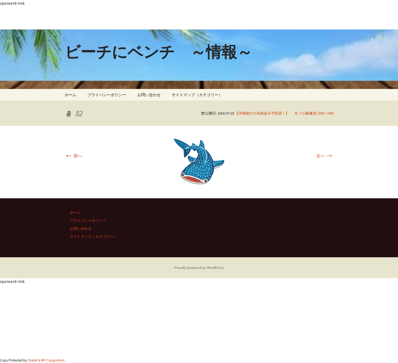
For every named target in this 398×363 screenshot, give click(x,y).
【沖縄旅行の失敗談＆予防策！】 (262, 113)
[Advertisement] (155, 17)
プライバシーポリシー (106, 94)
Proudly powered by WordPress (199, 267)
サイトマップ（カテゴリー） (197, 94)
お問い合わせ (149, 94)
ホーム (70, 94)
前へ (73, 155)
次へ (325, 155)
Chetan (33, 360)
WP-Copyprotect (52, 360)
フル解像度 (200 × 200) (316, 113)
